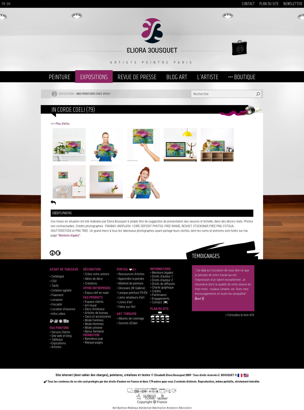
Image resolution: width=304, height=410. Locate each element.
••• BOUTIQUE (241, 77)
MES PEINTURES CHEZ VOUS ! (94, 93)
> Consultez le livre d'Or (239, 315)
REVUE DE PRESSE (137, 77)
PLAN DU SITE (269, 4)
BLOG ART (176, 77)
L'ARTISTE (207, 77)
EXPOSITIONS (94, 77)
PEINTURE (59, 77)
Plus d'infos (63, 124)
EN (8, 4)
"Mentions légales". (69, 235)
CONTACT (248, 4)
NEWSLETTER (292, 4)
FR (3, 4)
